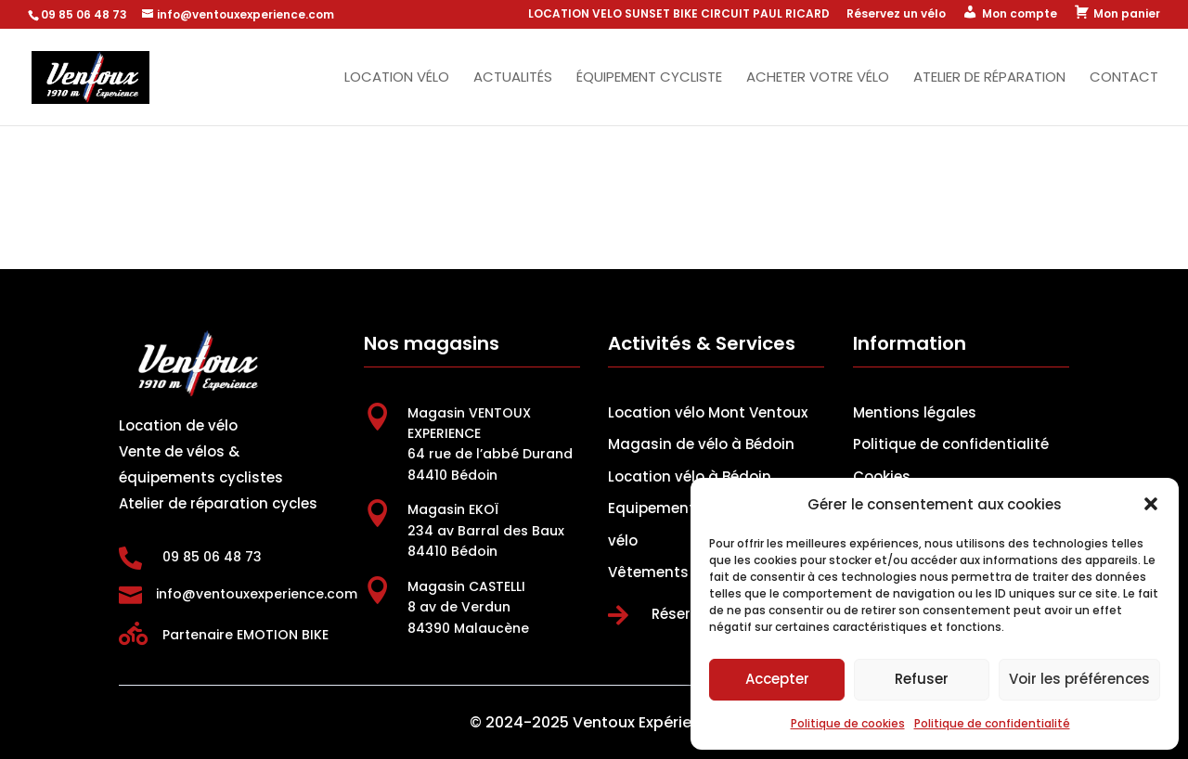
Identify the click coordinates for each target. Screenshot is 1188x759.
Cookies (881, 476)
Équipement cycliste (649, 78)
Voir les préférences (1079, 678)
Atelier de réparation (989, 78)
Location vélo (396, 78)
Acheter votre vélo (817, 78)
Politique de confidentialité (992, 723)
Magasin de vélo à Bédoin (701, 444)
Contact (1124, 78)
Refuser (922, 678)
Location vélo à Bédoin (689, 476)
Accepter (777, 678)
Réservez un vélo (896, 14)
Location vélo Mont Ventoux (707, 412)
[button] (1151, 504)
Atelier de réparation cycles (218, 503)
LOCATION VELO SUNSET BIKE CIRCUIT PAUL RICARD (679, 14)
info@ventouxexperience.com (256, 594)
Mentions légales (914, 412)
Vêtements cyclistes (682, 572)
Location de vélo (178, 425)
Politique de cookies (848, 723)
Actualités (512, 78)
